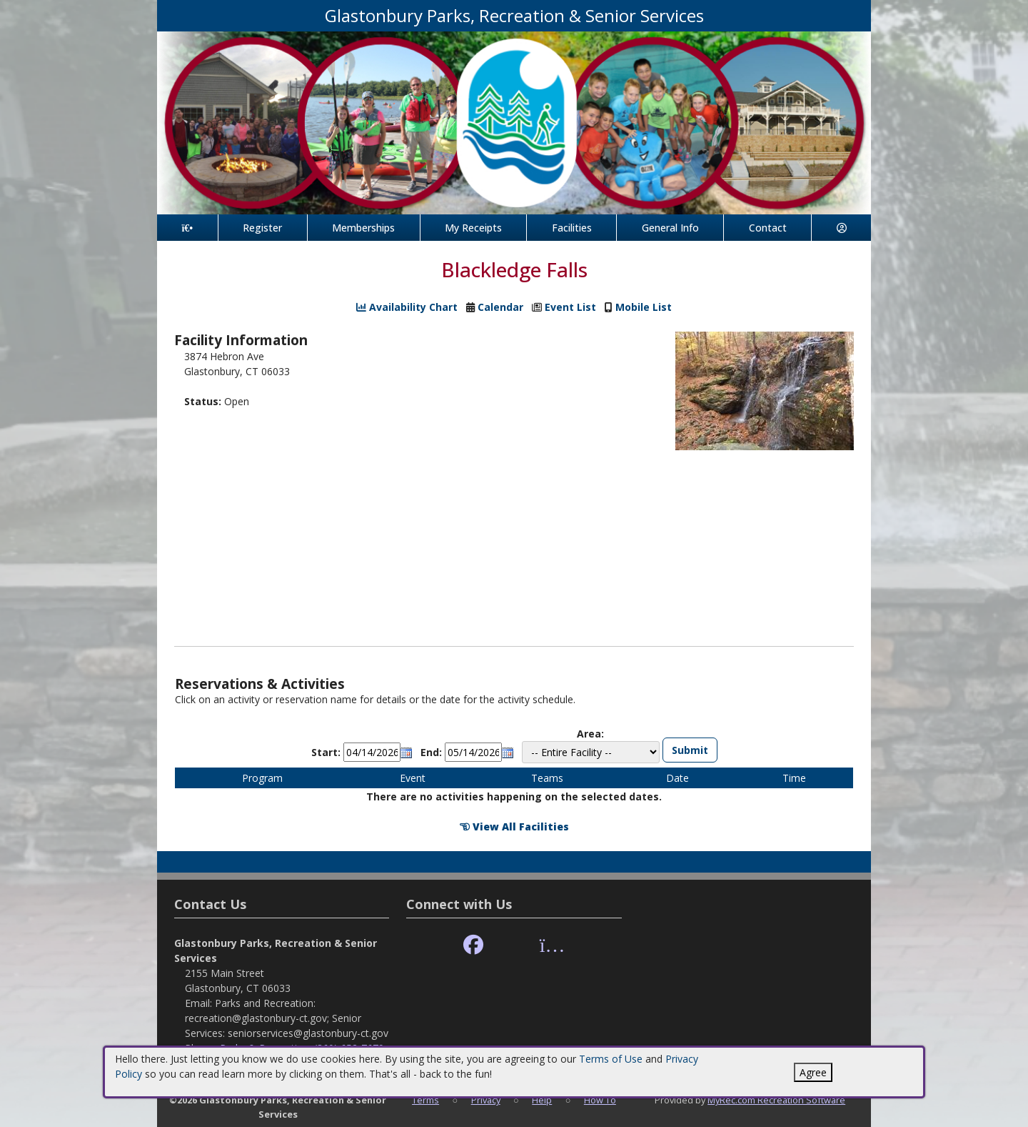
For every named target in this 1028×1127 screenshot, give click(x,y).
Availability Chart (407, 307)
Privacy (485, 1099)
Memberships (363, 227)
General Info (670, 227)
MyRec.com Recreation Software (776, 1099)
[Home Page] (187, 227)
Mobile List (643, 307)
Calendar (500, 307)
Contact (768, 227)
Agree (813, 1072)
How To (600, 1099)
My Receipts (473, 227)
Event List (570, 307)
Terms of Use (610, 1059)
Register (262, 227)
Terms (425, 1099)
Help (542, 1099)
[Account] (841, 227)
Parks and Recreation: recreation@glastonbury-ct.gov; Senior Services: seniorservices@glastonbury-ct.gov (286, 1018)
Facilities (572, 227)
